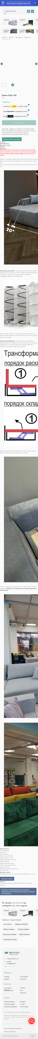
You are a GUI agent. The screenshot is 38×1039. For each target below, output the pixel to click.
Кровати (23, 1001)
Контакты (23, 979)
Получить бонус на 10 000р (11, 139)
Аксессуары (24, 1006)
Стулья (22, 1004)
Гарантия (23, 993)
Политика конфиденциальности (13, 1028)
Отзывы (22, 988)
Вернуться (28, 37)
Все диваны (19, 37)
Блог (21, 990)
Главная (4, 37)
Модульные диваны (10, 1006)
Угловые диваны (9, 1004)
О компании (24, 976)
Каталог (11, 37)
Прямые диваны (9, 1001)
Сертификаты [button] (8, 990)
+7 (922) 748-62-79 (12, 959)
